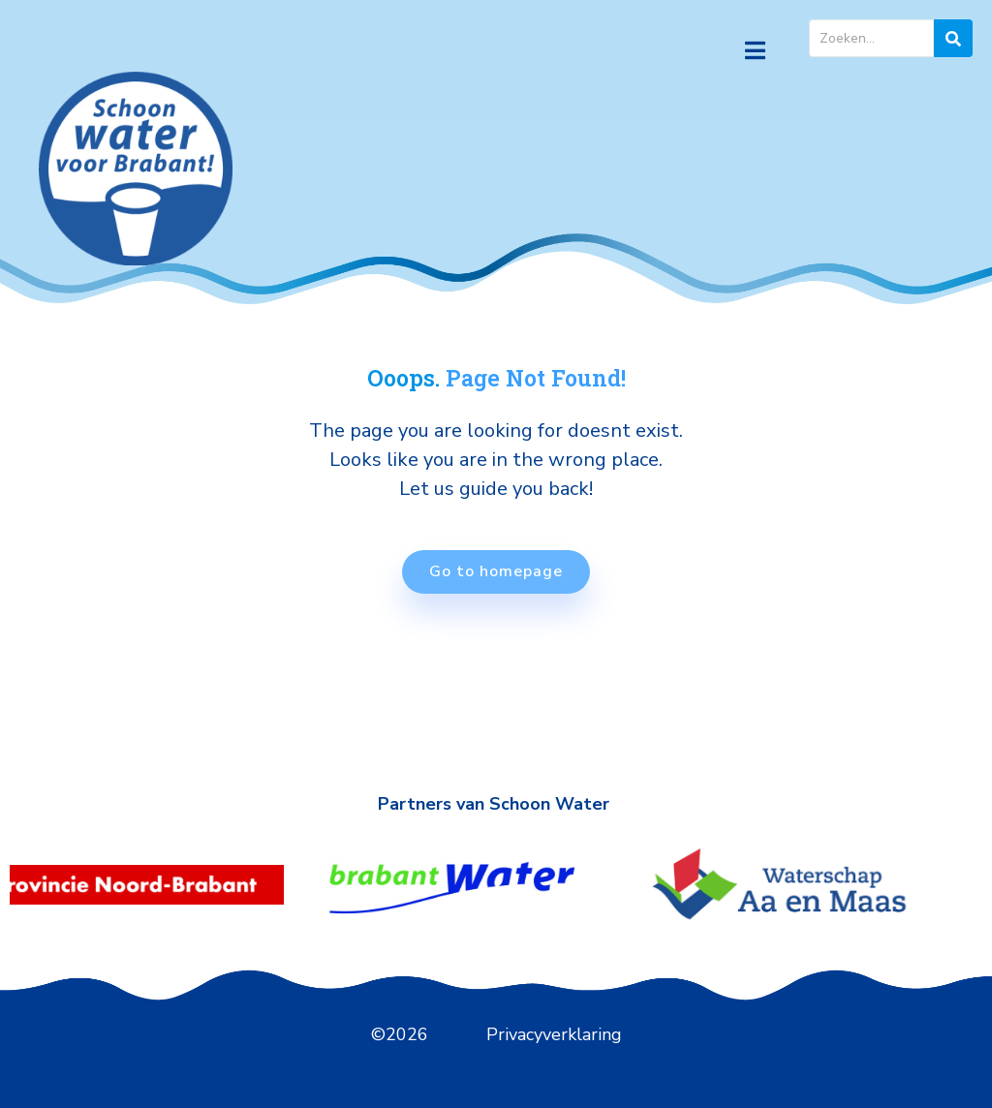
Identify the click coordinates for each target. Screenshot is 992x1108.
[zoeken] (953, 38)
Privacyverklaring (554, 1034)
